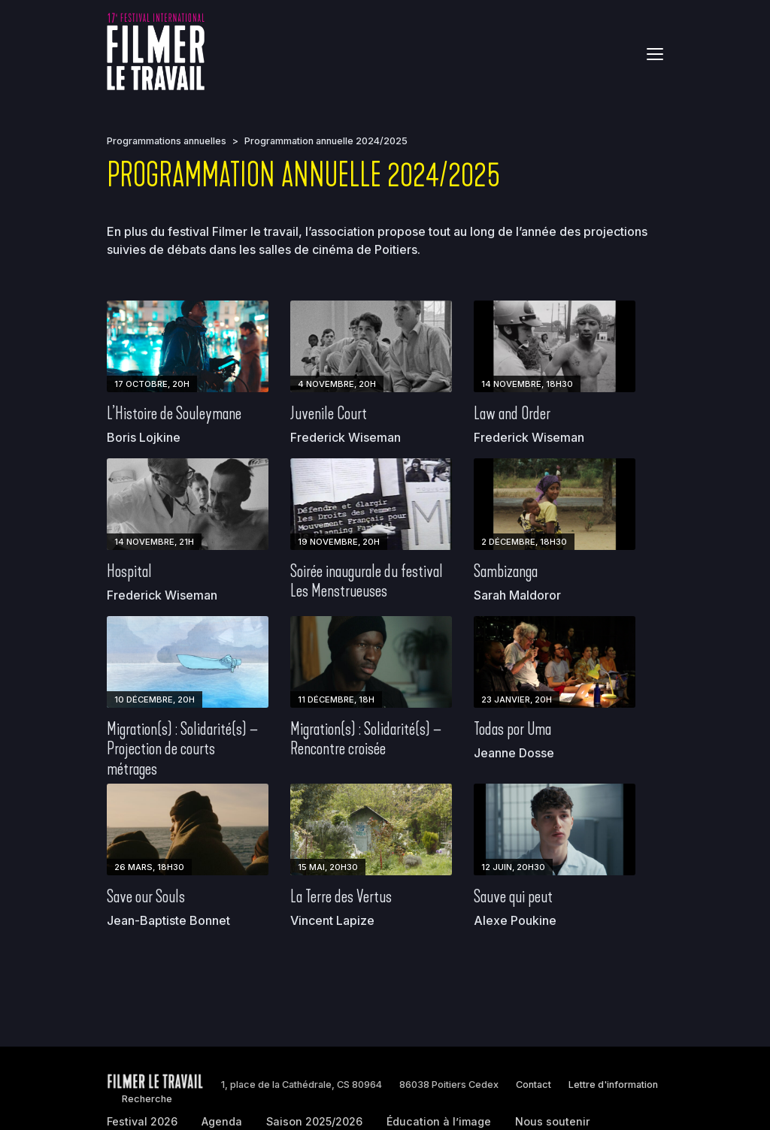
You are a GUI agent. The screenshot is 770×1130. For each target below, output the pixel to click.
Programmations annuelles (166, 141)
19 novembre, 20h (339, 541)
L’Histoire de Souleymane (174, 413)
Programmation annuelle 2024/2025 (326, 141)
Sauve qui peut (513, 896)
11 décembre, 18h (336, 699)
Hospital (129, 571)
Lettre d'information (613, 1084)
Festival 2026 (142, 1121)
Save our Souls (146, 896)
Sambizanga (506, 571)
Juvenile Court (328, 413)
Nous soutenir (552, 1121)
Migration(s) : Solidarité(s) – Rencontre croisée (365, 738)
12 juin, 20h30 (513, 867)
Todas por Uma (512, 728)
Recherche (147, 1098)
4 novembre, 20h (337, 384)
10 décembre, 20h (154, 699)
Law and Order (512, 413)
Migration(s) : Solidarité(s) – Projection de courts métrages (182, 748)
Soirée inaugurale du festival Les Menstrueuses (366, 580)
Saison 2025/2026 (314, 1121)
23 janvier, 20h (516, 699)
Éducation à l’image (439, 1121)
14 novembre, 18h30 (527, 384)
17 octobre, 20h (151, 384)
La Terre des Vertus (341, 896)
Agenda (222, 1121)
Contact (533, 1084)
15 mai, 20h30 (328, 867)
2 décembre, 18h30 (524, 541)
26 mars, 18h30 (149, 867)
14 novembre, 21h (154, 541)
